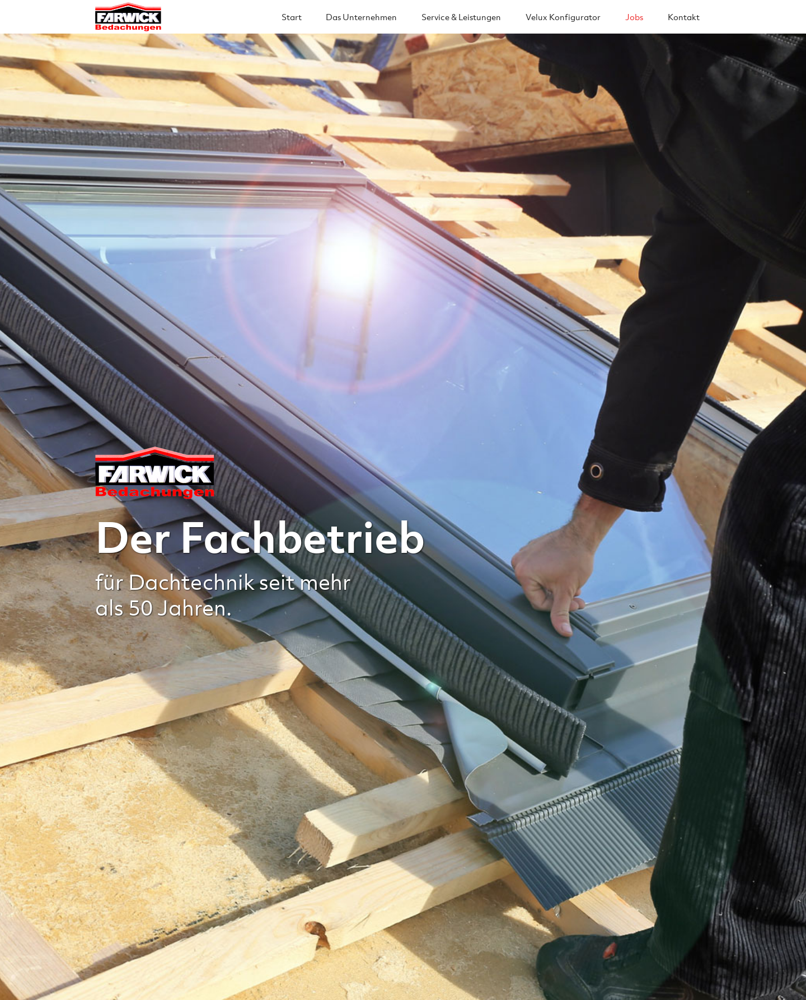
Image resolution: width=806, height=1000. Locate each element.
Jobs (634, 16)
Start (292, 16)
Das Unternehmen (361, 16)
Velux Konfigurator (563, 16)
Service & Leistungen (461, 16)
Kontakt (684, 16)
